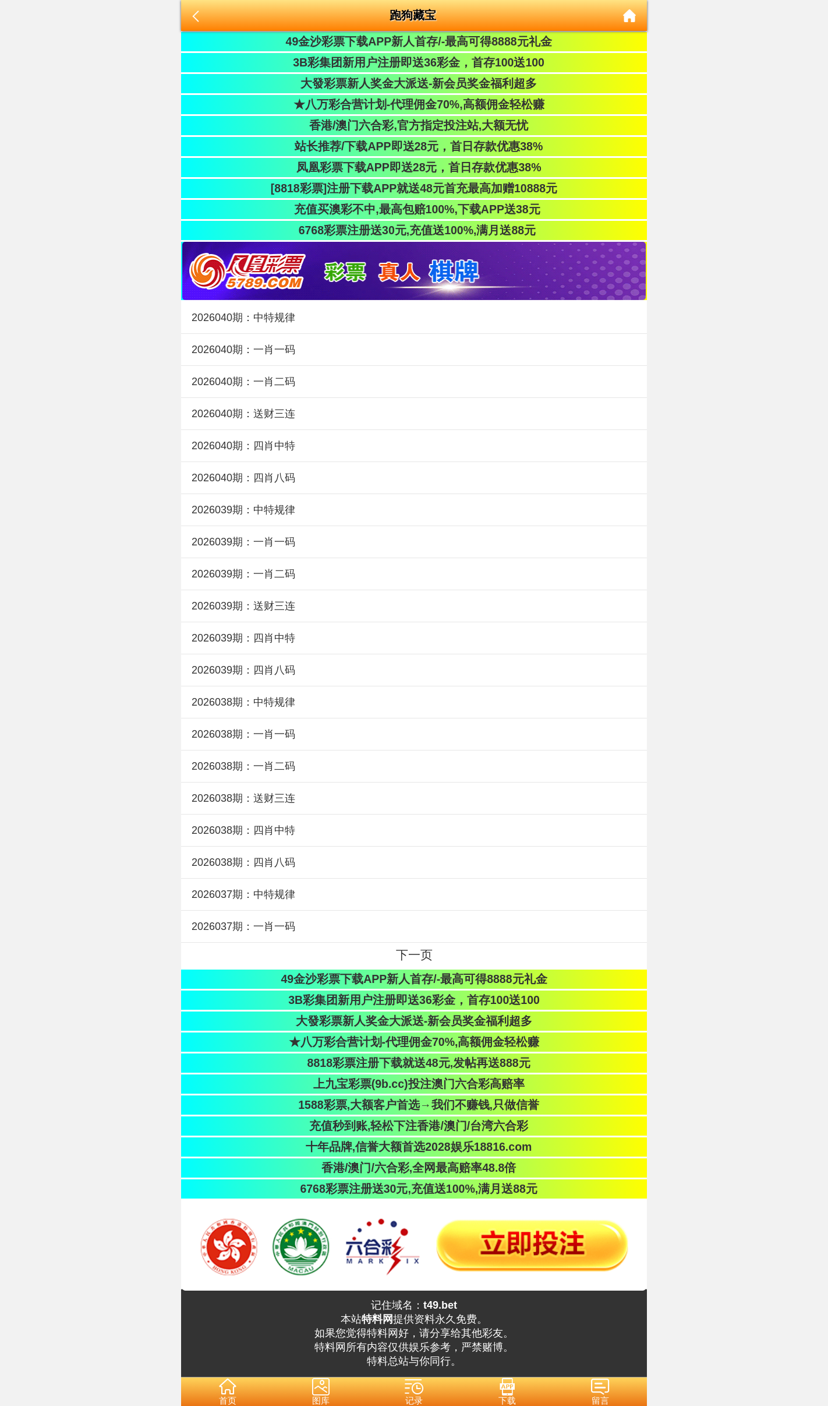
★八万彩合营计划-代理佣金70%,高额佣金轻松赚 (414, 104)
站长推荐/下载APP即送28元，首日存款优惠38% (414, 146)
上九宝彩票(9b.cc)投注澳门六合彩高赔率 (413, 1083)
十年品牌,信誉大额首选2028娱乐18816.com (414, 1146)
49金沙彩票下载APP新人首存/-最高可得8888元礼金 (413, 41)
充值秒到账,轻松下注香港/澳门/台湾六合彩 (414, 1125)
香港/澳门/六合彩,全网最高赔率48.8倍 (414, 1167)
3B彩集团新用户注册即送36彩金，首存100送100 (414, 62)
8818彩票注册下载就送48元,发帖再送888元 (414, 1062)
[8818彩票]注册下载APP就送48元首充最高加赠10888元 (414, 188)
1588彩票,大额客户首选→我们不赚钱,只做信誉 (414, 1104)
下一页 (414, 954)
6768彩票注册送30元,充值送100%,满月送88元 (414, 230)
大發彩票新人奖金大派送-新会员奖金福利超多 (414, 83)
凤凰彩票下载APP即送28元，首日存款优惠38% (413, 167)
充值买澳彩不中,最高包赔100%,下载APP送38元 (414, 209)
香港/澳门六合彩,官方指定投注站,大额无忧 (414, 125)
